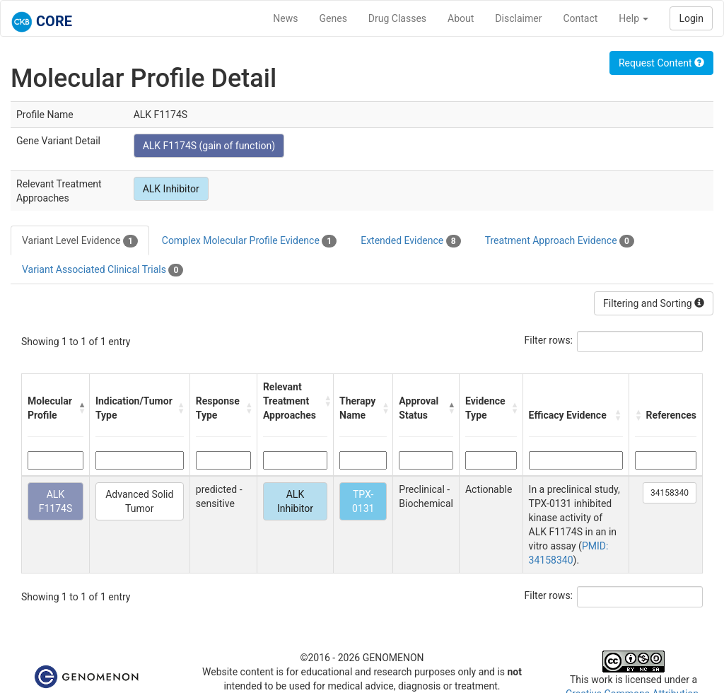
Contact (580, 18)
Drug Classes (397, 18)
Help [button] (633, 18)
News (285, 18)
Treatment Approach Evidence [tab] (559, 241)
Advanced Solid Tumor (139, 501)
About (461, 18)
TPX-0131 (363, 501)
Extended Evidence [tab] (410, 241)
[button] (80, 408)
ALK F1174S (56, 501)
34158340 (669, 493)
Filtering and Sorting (653, 303)
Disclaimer (518, 18)
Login (691, 18)
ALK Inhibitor (171, 188)
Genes (333, 18)
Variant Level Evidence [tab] (80, 241)
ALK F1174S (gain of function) (209, 145)
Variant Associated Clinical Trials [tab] (102, 270)
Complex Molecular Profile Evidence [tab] (249, 241)
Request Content (661, 63)
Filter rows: (549, 340)
